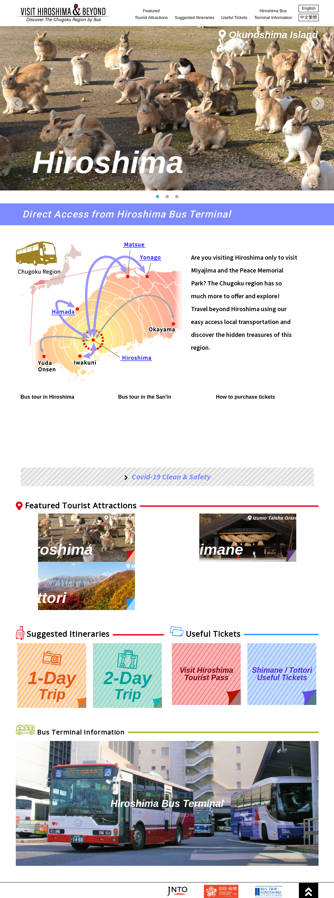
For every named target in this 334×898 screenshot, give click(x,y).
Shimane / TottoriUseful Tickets (282, 656)
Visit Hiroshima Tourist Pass (206, 656)
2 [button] (169, 225)
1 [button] (159, 225)
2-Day (127, 657)
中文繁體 (308, 17)
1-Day (52, 657)
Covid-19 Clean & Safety (171, 505)
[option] (167, 122)
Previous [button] (16, 117)
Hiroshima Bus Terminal (167, 785)
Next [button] (317, 117)
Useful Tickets (234, 17)
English (309, 8)
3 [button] (178, 225)
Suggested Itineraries (195, 17)
